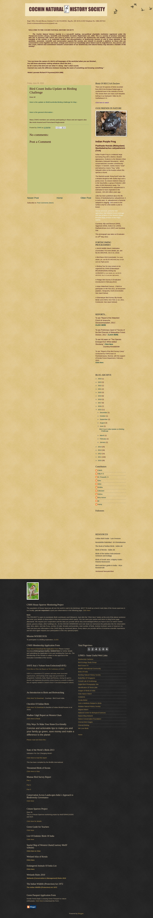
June (102, 426)
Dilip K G (101, 474)
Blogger (80, 913)
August (102, 423)
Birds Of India (83, 672)
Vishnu (100, 494)
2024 (100, 379)
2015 (100, 409)
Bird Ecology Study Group (87, 662)
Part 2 (29, 785)
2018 (100, 399)
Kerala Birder (82, 700)
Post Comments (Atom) (45, 203)
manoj (100, 504)
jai (98, 501)
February (103, 439)
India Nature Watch (85, 694)
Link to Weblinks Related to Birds (90, 703)
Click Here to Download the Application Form (42, 649)
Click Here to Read (33, 719)
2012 (100, 453)
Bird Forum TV (83, 665)
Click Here (109, 344)
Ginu (99, 480)
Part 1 (29, 780)
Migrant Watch (83, 709)
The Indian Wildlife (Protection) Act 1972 (42, 887)
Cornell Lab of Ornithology (87, 681)
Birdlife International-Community (89, 668)
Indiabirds (81, 697)
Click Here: (87, 610)
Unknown (101, 491)
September (104, 419)
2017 (100, 403)
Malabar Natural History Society (89, 706)
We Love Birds (83, 728)
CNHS (100, 470)
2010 (100, 460)
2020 (100, 392)
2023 (100, 382)
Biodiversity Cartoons (85, 659)
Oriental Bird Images (85, 722)
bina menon (102, 497)
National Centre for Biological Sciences (92, 713)
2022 (100, 385)
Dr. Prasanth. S (103, 477)
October (103, 416)
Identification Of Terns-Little (87, 687)
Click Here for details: (34, 821)
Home (60, 198)
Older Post (86, 198)
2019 (100, 396)
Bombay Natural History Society (89, 675)
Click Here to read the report (37, 758)
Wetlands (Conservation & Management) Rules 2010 (46, 878)
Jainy (99, 484)
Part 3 (29, 789)
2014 (100, 447)
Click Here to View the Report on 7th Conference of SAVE (45, 669)
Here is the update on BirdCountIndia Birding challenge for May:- (53, 102)
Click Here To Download (35, 707)
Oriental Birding (83, 725)
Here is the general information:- (41, 112)
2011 (100, 457)
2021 (100, 389)
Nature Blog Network (85, 716)
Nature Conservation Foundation (89, 719)
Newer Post (33, 198)
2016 (100, 406)
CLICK (56, 640)
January (103, 442)
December (104, 412)
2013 (100, 450)
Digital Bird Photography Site (88, 684)
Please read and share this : (37, 740)
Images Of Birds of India (86, 691)
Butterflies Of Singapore (86, 678)
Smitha (100, 487)
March (102, 435)
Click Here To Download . (36, 698)
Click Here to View (33, 771)
